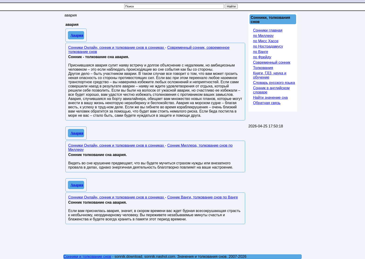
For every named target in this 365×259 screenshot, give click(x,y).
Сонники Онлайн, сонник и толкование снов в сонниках (116, 48)
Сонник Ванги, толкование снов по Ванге (202, 197)
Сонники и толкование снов (87, 257)
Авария (77, 35)
